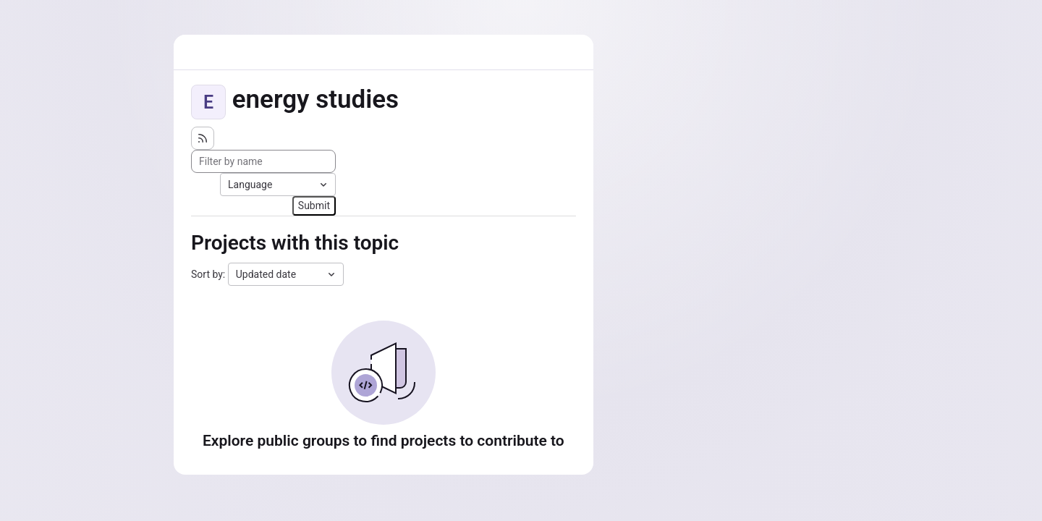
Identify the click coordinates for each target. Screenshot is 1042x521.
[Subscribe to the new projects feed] (202, 138)
